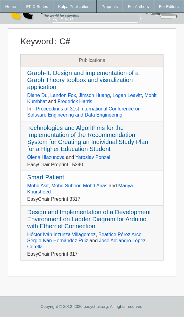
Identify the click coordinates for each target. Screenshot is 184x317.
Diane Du (37, 95)
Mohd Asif (37, 185)
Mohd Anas (95, 185)
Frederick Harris (75, 101)
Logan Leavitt (127, 95)
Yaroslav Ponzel (92, 157)
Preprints (109, 6)
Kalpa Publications (75, 6)
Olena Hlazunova (46, 157)
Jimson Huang (94, 95)
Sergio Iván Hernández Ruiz (57, 240)
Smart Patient (45, 177)
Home (10, 6)
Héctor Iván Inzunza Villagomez (61, 234)
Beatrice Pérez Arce (119, 234)
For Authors (138, 6)
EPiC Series (37, 6)
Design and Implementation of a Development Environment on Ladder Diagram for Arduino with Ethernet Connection (89, 219)
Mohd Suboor (65, 185)
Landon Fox (63, 95)
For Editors (169, 6)
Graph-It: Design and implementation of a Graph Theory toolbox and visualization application (83, 80)
